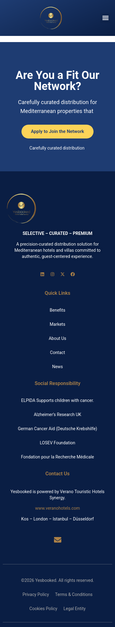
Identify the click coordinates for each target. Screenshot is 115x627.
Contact (57, 352)
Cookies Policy (43, 608)
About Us (57, 338)
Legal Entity (74, 608)
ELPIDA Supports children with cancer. (57, 400)
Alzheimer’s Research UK (57, 414)
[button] (105, 18)
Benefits (57, 310)
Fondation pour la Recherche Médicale (57, 456)
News (57, 366)
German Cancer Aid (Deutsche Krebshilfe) (57, 428)
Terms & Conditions (74, 594)
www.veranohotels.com (57, 508)
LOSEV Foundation (57, 442)
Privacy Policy (35, 594)
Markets (57, 324)
